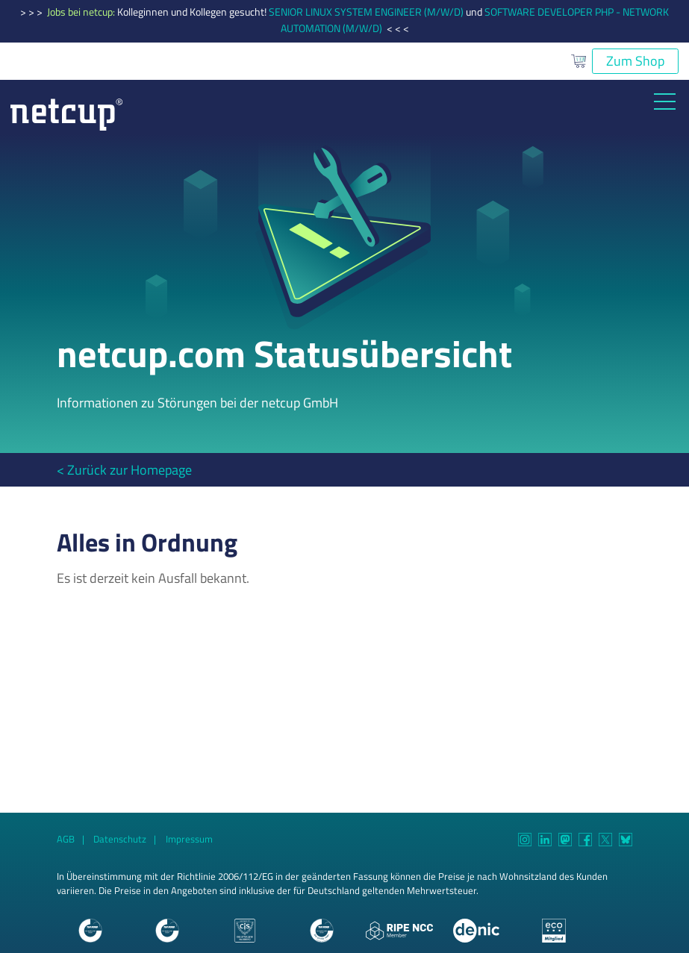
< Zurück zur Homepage (124, 470)
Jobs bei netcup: (82, 12)
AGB (66, 839)
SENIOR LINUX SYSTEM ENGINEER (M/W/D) (366, 12)
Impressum (189, 839)
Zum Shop (635, 61)
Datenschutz (119, 839)
